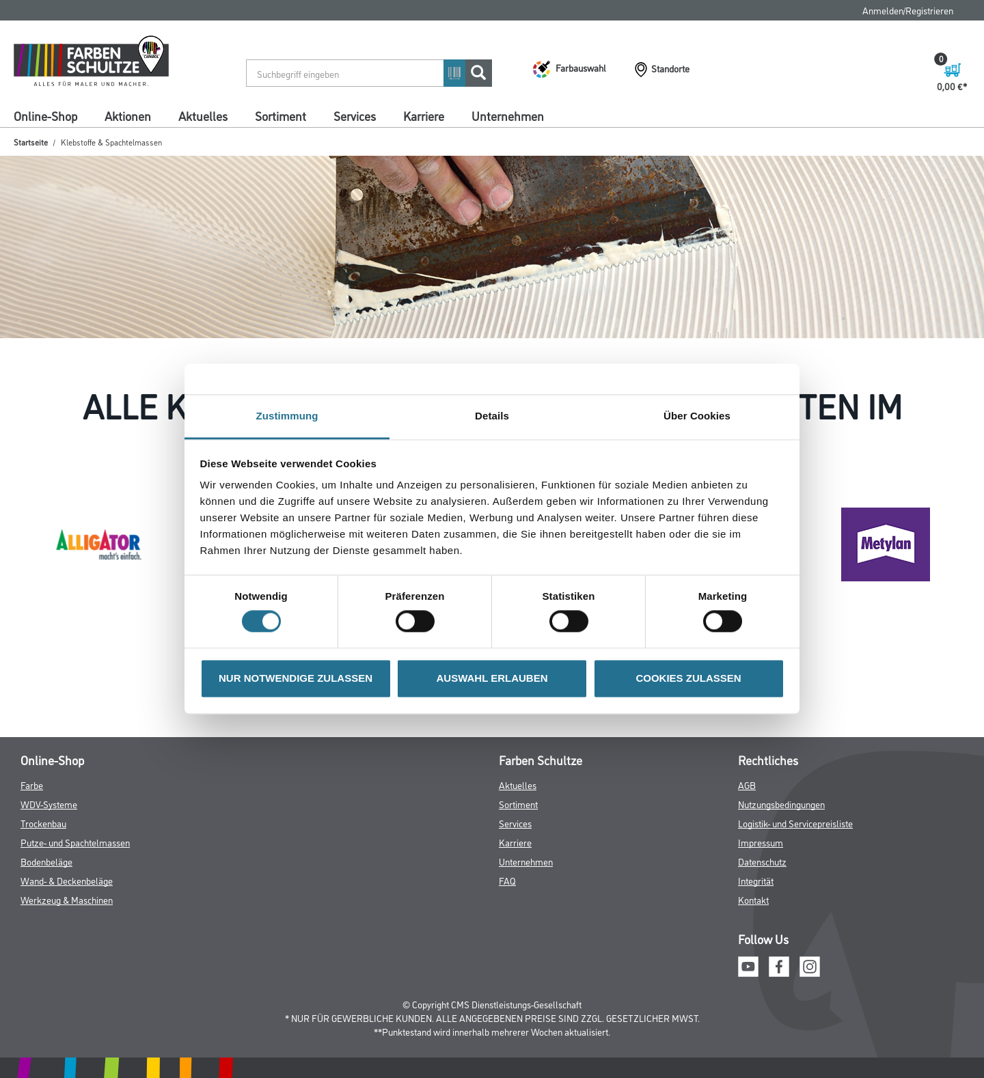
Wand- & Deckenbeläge (66, 880)
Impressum (760, 841)
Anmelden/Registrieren (907, 9)
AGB (747, 784)
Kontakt (753, 899)
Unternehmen (508, 115)
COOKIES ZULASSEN (688, 678)
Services (354, 115)
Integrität (756, 880)
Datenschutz (762, 861)
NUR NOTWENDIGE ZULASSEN (295, 678)
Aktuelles (203, 115)
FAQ (507, 880)
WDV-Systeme (48, 803)
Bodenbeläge (46, 861)
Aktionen (128, 115)
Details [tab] (492, 415)
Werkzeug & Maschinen (66, 899)
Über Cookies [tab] (697, 415)
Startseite (31, 142)
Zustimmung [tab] (287, 415)
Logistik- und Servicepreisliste (795, 822)
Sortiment (280, 115)
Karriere (423, 115)
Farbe (31, 784)
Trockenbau (43, 822)
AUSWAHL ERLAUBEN (491, 678)
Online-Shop (45, 115)
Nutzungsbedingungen (781, 803)
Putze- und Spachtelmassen (75, 841)
